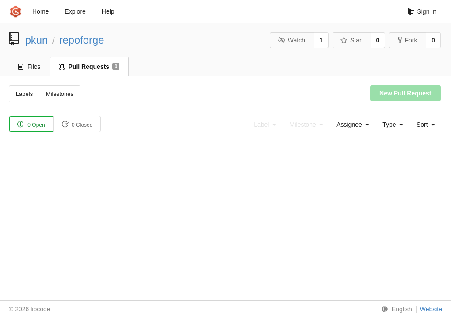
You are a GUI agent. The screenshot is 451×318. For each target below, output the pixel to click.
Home (40, 11)
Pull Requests (89, 67)
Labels (24, 94)
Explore (75, 11)
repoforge (81, 40)
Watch (291, 40)
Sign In (422, 11)
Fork (407, 40)
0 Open (31, 124)
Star (351, 40)
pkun (36, 40)
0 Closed (77, 124)
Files (29, 66)
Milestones (59, 94)
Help (108, 11)
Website (431, 309)
